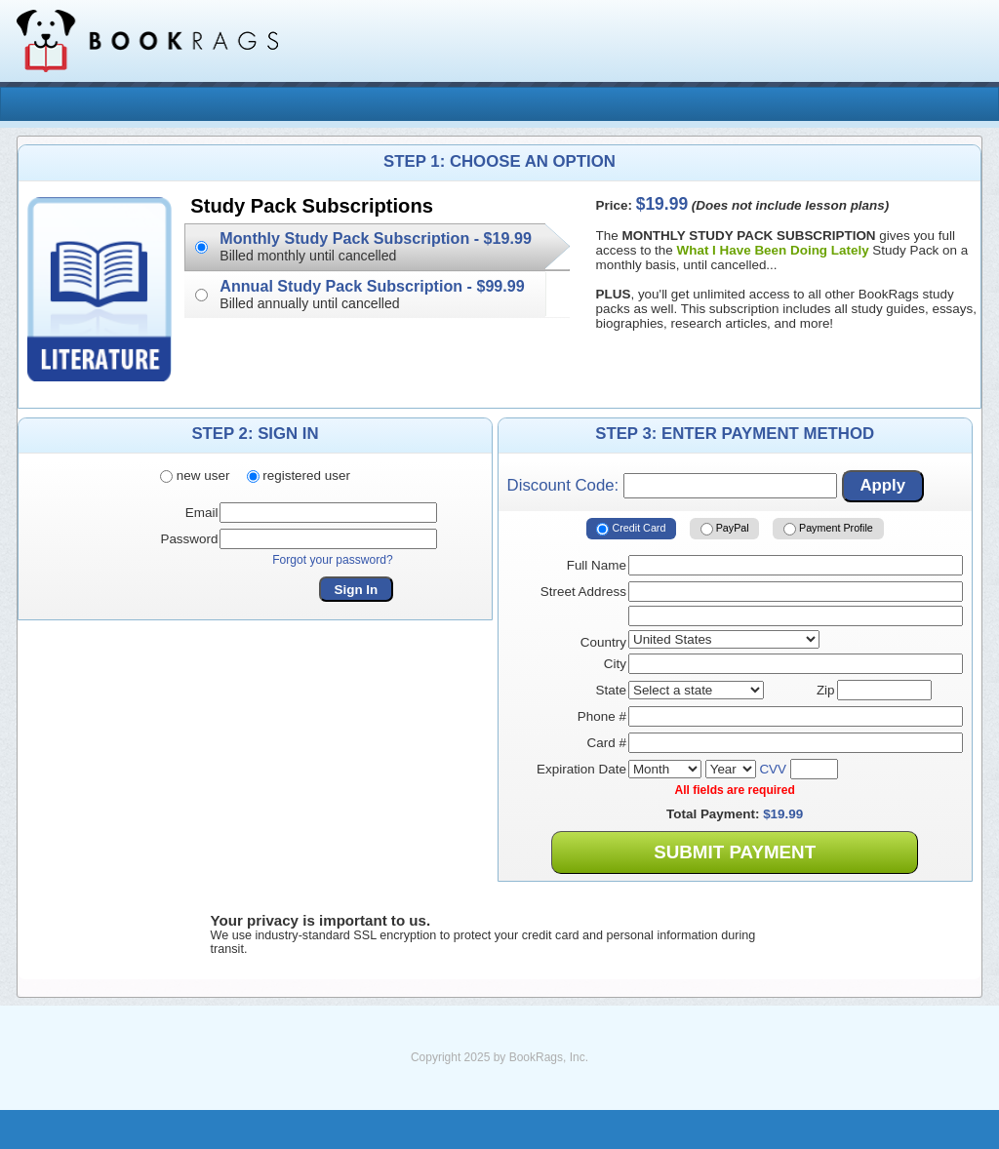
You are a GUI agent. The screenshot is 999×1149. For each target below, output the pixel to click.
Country (603, 642)
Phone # (602, 716)
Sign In (357, 589)
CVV (772, 769)
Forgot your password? (332, 560)
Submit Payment (735, 852)
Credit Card (630, 528)
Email (202, 512)
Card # (606, 742)
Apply (882, 485)
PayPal (724, 528)
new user (194, 475)
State (611, 690)
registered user (298, 475)
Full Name (596, 565)
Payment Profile (828, 528)
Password (189, 539)
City (615, 663)
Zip (826, 690)
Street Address (583, 591)
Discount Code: (672, 485)
